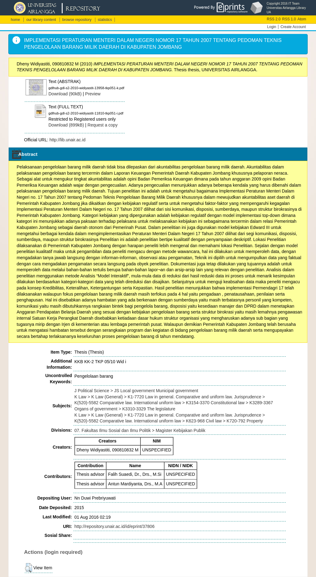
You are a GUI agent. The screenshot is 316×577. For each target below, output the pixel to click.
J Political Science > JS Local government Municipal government (136, 390)
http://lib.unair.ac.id (67, 139)
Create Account (293, 27)
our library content (41, 20)
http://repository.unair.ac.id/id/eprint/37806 (114, 526)
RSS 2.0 (274, 19)
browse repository (77, 20)
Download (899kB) (66, 124)
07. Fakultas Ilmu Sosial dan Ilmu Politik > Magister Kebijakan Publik (139, 430)
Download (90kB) (64, 93)
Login (271, 27)
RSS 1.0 (289, 19)
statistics (105, 20)
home (15, 20)
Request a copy (103, 124)
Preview (93, 93)
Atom (301, 19)
